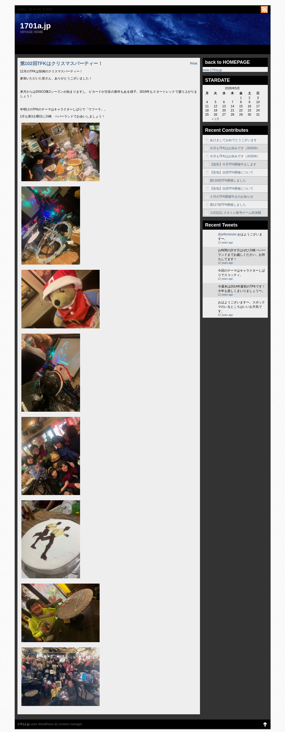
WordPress (45, 724)
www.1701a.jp (212, 70)
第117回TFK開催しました (228, 205)
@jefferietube (227, 234)
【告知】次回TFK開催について (231, 172)
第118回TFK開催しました (228, 180)
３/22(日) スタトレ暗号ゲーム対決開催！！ (235, 214)
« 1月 (215, 119)
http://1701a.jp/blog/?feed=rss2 (264, 9)
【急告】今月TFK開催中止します (233, 164)
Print (193, 63)
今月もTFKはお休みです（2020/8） (235, 156)
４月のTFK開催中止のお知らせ (231, 196)
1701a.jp (35, 25)
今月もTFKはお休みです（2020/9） (235, 148)
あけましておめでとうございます (233, 140)
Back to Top (265, 724)
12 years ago (225, 242)
